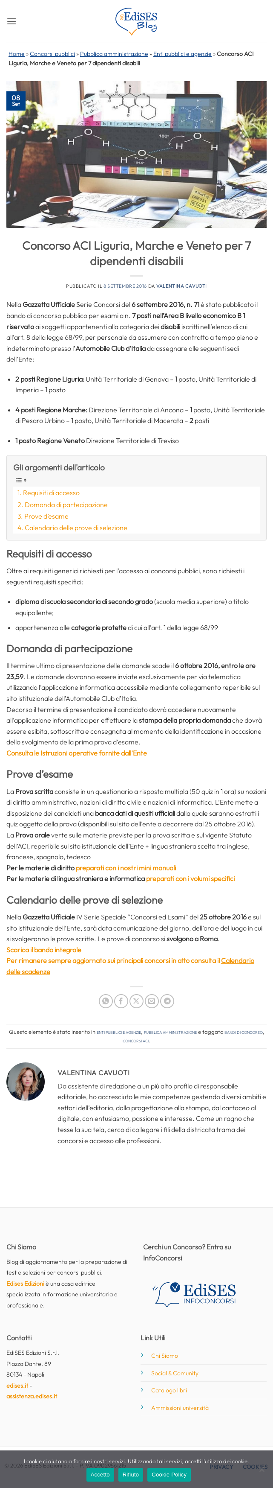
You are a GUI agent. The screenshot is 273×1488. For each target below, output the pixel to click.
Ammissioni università (180, 1408)
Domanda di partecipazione (66, 504)
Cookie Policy (169, 1474)
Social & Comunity (174, 1373)
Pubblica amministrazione (114, 54)
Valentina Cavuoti (181, 286)
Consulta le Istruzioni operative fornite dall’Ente (76, 753)
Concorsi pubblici (52, 54)
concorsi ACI (136, 1040)
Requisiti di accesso (51, 492)
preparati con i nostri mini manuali (126, 868)
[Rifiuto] (261, 1472)
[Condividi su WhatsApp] (106, 1001)
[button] (11, 21)
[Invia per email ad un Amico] (152, 1001)
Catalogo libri (169, 1390)
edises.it (17, 1385)
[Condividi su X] (136, 1001)
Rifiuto (131, 1474)
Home (17, 54)
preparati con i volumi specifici (190, 878)
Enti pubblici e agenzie (182, 54)
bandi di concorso (243, 1031)
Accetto (100, 1474)
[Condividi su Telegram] (167, 1001)
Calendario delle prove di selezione (76, 527)
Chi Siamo (164, 1356)
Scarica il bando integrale (43, 949)
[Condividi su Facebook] (121, 1001)
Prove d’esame (46, 516)
